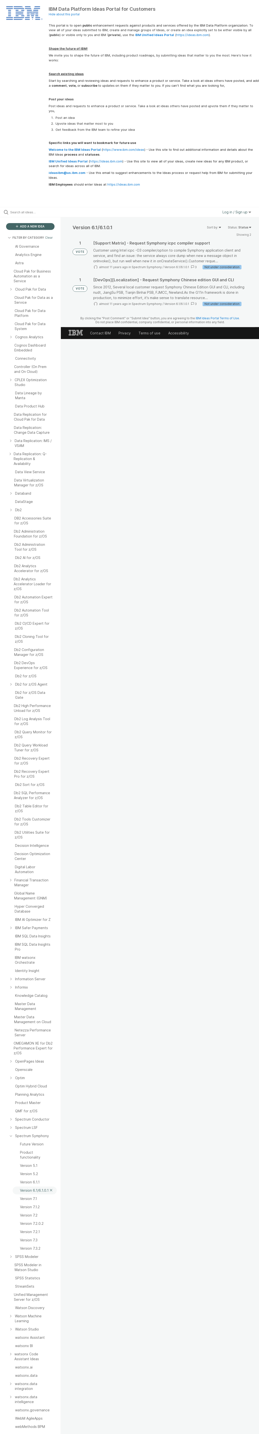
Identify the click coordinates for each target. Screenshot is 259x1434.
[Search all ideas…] (32, 212)
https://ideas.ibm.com (192, 35)
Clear (49, 237)
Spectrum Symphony (147, 267)
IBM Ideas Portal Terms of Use (217, 318)
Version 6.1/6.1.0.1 (176, 267)
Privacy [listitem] (125, 333)
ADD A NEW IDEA (30, 226)
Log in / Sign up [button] (236, 212)
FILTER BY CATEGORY (26, 237)
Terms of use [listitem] (149, 333)
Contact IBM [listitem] (100, 333)
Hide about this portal (64, 14)
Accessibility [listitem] (178, 333)
